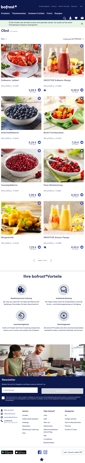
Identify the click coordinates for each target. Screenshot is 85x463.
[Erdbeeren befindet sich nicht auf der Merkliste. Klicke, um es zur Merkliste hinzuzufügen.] (39, 46)
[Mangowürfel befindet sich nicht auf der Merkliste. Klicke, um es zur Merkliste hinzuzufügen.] (39, 203)
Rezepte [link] (58, 13)
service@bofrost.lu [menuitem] (9, 416)
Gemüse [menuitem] (68, 425)
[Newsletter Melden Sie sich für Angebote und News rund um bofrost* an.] (42, 391)
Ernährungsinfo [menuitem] (44, 6)
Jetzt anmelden (62, 390)
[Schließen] (82, 24)
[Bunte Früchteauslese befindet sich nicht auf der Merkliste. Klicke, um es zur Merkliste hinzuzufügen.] (81, 98)
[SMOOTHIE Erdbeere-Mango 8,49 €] (64, 70)
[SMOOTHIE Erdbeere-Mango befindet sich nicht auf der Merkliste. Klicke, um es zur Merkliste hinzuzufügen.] (81, 46)
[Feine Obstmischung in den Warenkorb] (81, 195)
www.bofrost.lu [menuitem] (8, 413)
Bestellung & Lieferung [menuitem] (30, 428)
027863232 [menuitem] (6, 420)
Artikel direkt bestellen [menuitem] (30, 418)
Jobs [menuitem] (45, 414)
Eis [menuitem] (66, 414)
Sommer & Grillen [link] (36, 13)
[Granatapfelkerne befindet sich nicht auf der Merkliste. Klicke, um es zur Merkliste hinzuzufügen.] (39, 151)
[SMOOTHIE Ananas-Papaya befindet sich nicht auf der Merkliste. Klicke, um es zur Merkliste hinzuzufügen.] (81, 203)
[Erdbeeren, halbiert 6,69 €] (21, 70)
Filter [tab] (5, 39)
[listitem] (21, 296)
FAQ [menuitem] (23, 432)
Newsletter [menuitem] (26, 425)
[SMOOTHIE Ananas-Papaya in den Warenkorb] (81, 247)
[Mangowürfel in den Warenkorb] (39, 247)
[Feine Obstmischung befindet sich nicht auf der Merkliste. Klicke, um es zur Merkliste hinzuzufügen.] (81, 151)
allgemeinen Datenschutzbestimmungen (64, 398)
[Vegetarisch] (45, 247)
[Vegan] (45, 90)
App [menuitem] (45, 434)
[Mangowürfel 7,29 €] (21, 227)
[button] (77, 6)
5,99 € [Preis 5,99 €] (32, 195)
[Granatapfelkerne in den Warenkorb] (39, 195)
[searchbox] (2, 18)
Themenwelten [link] (19, 13)
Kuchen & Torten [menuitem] (71, 428)
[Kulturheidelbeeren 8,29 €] (21, 122)
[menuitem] (5, 13)
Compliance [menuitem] (48, 438)
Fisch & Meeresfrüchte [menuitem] (73, 421)
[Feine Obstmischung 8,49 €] (64, 175)
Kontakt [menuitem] (25, 414)
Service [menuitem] (54, 6)
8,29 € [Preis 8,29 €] (32, 142)
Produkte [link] (5, 13)
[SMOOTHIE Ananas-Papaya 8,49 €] (64, 227)
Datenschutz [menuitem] (48, 425)
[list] (42, 310)
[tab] (70, 17)
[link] (9, 7)
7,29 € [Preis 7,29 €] (74, 142)
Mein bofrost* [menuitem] (7, 409)
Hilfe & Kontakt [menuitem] (63, 6)
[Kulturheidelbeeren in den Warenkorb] (39, 142)
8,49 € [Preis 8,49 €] (74, 90)
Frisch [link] (49, 13)
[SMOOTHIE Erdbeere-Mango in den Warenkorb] (81, 90)
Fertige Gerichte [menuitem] (70, 418)
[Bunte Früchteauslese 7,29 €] (64, 122)
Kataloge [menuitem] (25, 421)
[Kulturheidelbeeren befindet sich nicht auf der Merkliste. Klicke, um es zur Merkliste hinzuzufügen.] (39, 98)
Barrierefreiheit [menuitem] (49, 441)
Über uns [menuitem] (47, 421)
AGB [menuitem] (45, 418)
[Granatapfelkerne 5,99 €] (21, 175)
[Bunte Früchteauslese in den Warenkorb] (81, 142)
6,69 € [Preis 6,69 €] (32, 90)
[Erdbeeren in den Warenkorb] (39, 90)
